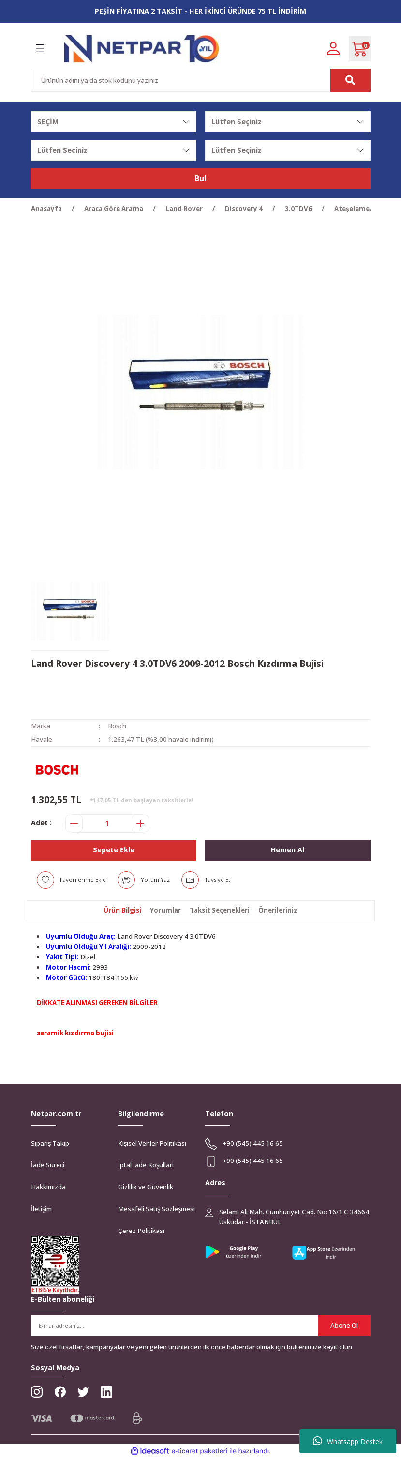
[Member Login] (333, 48)
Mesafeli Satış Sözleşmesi (156, 1208)
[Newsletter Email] (201, 1325)
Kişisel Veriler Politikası (152, 1143)
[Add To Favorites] (71, 880)
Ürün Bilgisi (122, 910)
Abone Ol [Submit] (344, 1325)
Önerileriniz (277, 910)
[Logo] (142, 48)
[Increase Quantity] (140, 823)
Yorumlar (165, 910)
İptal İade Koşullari (146, 1165)
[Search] (201, 80)
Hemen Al (288, 849)
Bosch (117, 726)
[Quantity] (107, 823)
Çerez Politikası (141, 1230)
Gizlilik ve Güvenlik (145, 1186)
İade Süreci (47, 1165)
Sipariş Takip (50, 1143)
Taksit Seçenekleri (220, 910)
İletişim (41, 1208)
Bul (200, 178)
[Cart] (360, 48)
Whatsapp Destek (348, 1441)
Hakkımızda (48, 1186)
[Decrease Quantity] (74, 823)
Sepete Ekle (113, 849)
